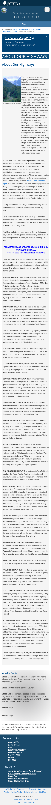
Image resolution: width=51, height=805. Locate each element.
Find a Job (12, 776)
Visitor (11, 757)
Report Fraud (14, 754)
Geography (6, 31)
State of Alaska (12, 3)
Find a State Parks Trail (18, 781)
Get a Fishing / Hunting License (22, 773)
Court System (14, 745)
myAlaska (8, 789)
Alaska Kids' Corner (32, 29)
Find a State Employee (18, 778)
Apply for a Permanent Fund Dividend (24, 771)
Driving (14, 31)
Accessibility (13, 742)
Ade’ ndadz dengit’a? (18, 38)
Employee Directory (17, 750)
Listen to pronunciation (32, 38)
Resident (32, 789)
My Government (15, 752)
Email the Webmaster (26, 803)
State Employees (30, 792)
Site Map (12, 760)
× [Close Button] (47, 36)
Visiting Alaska (16, 792)
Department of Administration (25, 799)
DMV (10, 747)
